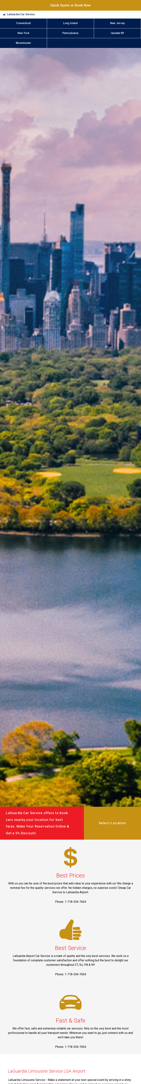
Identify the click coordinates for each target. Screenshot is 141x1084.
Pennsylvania (70, 33)
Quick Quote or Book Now (70, 5)
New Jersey (117, 23)
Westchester (23, 43)
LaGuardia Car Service (21, 14)
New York (23, 33)
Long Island (70, 23)
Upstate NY (117, 33)
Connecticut (23, 23)
